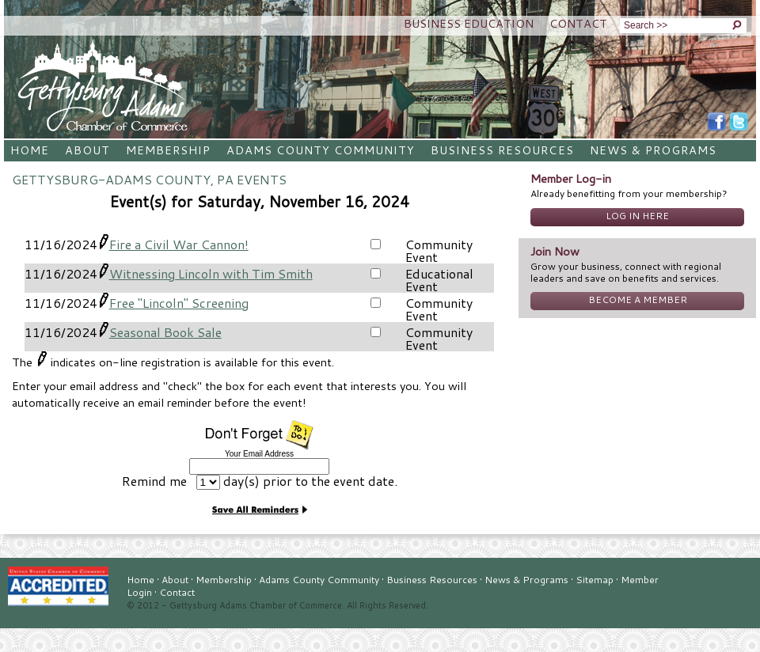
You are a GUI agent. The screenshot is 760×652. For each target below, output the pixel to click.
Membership (168, 150)
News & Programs (653, 150)
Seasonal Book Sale (165, 332)
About (87, 150)
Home (29, 150)
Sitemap (595, 579)
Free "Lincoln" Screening (179, 303)
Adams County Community (320, 150)
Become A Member (637, 299)
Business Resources (502, 150)
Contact (578, 23)
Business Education (469, 23)
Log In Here (637, 215)
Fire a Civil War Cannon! (179, 244)
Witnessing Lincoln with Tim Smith (211, 273)
